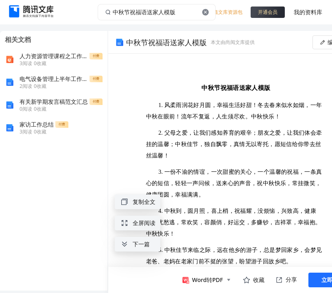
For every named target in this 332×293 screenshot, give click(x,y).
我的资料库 (308, 12)
